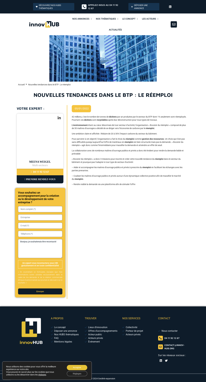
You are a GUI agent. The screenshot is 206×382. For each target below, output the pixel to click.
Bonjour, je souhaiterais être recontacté (40, 248)
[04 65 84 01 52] (160, 338)
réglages (42, 374)
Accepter (77, 367)
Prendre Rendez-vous (39, 179)
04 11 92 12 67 (40, 171)
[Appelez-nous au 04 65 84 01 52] (84, 6)
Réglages (76, 373)
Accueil (21, 84)
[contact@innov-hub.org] (160, 346)
